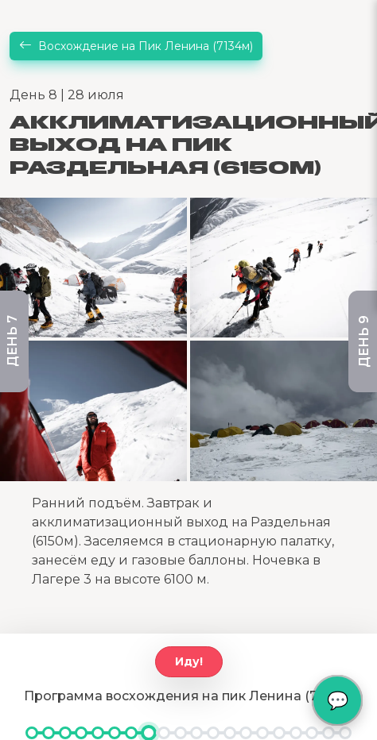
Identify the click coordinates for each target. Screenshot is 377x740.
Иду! (189, 661)
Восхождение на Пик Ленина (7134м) (136, 46)
